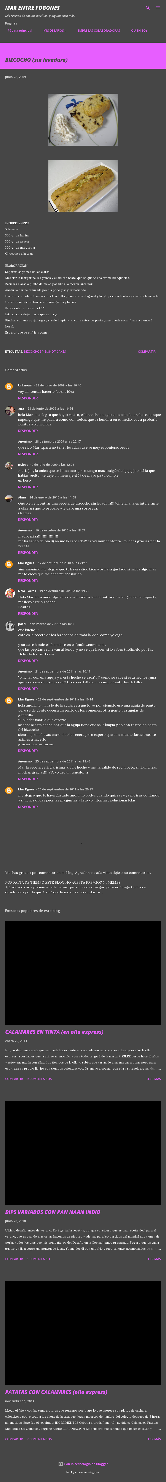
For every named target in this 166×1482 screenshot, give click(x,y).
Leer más (154, 1079)
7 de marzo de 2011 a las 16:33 (52, 624)
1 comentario (38, 1259)
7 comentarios (39, 1439)
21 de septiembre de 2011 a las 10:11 (62, 671)
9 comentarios (39, 1079)
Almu (22, 497)
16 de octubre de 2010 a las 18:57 (60, 530)
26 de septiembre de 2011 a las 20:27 (65, 789)
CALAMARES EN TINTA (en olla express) (54, 1031)
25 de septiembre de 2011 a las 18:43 (62, 761)
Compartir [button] (147, 351)
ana (21, 408)
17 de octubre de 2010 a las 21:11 (63, 563)
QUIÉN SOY (137, 30)
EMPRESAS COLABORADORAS (96, 30)
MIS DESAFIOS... (52, 30)
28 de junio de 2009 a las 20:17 (58, 441)
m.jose (23, 465)
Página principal (17, 30)
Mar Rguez (26, 563)
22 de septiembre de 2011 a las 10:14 (65, 699)
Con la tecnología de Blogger (83, 1464)
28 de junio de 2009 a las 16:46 (58, 385)
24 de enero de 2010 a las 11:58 (52, 497)
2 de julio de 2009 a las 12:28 (53, 465)
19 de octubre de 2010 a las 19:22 (64, 591)
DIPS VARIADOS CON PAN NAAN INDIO (53, 1211)
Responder (28, 398)
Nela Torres (27, 591)
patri (22, 624)
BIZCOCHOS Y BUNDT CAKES (45, 351)
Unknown (25, 385)
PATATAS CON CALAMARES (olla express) (56, 1392)
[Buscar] (147, 7)
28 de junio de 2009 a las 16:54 (50, 408)
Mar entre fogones (32, 7)
